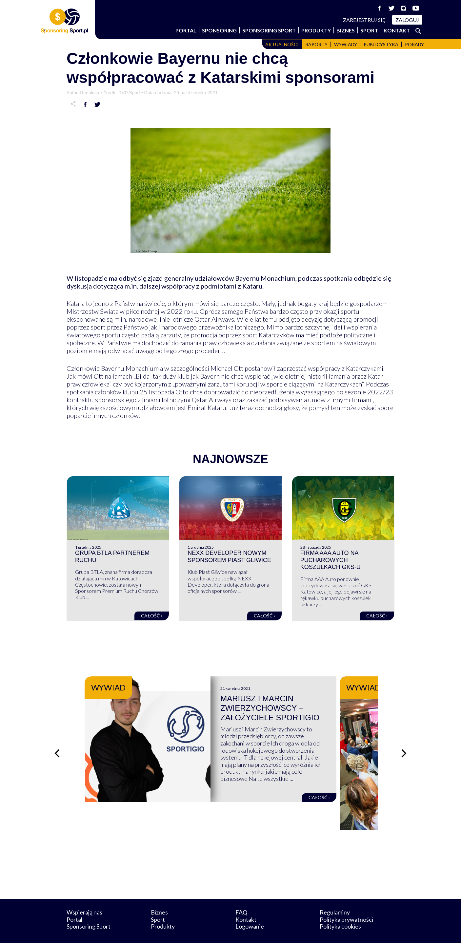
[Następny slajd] (404, 745)
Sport (369, 30)
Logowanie (249, 910)
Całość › (151, 615)
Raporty (316, 44)
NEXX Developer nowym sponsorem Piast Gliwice (229, 556)
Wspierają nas (84, 895)
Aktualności (282, 44)
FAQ (241, 895)
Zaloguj (407, 20)
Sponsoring (219, 30)
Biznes (345, 30)
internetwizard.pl (291, 930)
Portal (185, 30)
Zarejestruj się (364, 20)
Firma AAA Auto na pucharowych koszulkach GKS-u (330, 560)
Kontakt (397, 30)
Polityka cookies (340, 910)
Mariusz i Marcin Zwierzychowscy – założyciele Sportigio (289, 708)
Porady (414, 44)
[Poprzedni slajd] (56, 745)
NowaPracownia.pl (235, 930)
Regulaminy (335, 895)
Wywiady (345, 44)
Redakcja (89, 92)
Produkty (316, 30)
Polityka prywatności (346, 902)
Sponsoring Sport (269, 30)
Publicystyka (381, 44)
